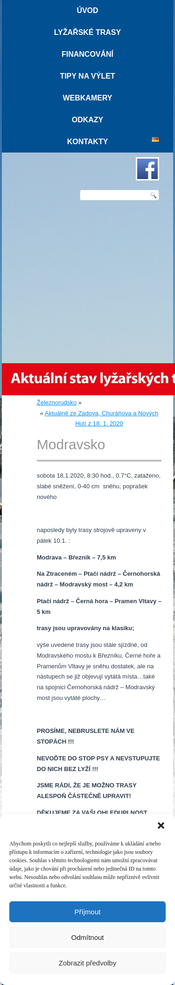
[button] (161, 825)
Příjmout (88, 912)
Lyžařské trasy (87, 32)
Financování (87, 54)
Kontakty (87, 142)
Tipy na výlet (87, 76)
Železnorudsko (57, 402)
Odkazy (88, 120)
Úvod (87, 10)
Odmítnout (87, 937)
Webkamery (87, 98)
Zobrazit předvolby (87, 963)
